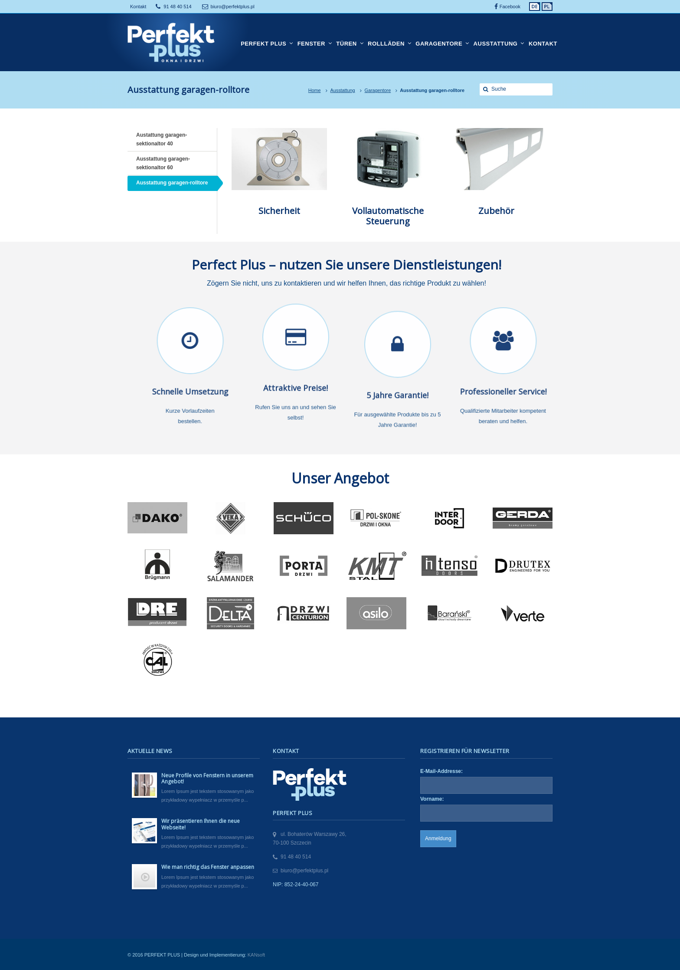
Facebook (510, 6)
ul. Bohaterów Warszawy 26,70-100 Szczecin (310, 838)
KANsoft (256, 954)
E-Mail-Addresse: (441, 771)
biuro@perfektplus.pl (233, 6)
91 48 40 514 (177, 6)
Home (314, 90)
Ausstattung (342, 90)
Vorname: (432, 799)
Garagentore (378, 90)
